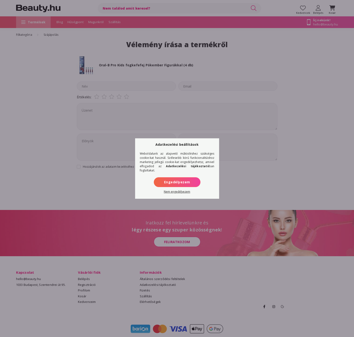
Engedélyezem (177, 182)
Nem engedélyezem (177, 192)
